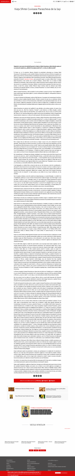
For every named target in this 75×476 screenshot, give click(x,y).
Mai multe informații (14, 475)
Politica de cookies (52, 465)
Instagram (45, 380)
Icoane (36, 412)
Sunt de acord (57, 472)
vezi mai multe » (67, 428)
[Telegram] (72, 1)
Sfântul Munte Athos (34, 413)
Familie (7, 463)
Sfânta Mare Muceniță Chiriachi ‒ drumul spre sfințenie (28, 442)
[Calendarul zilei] (58, 1)
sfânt (31, 450)
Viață (49, 410)
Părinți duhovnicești (31, 461)
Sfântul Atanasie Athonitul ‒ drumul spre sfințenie (61, 442)
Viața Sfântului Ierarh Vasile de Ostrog (24, 395)
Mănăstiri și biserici (31, 468)
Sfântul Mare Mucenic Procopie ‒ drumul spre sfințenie (12, 442)
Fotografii (49, 413)
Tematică (29, 465)
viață (36, 450)
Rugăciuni (45, 410)
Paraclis (36, 410)
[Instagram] (66, 1)
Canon (41, 410)
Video (45, 413)
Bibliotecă (8, 466)
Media (7, 470)
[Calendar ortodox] (57, 1)
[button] (14, 1)
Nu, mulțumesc (64, 472)
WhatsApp (38, 380)
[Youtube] (64, 1)
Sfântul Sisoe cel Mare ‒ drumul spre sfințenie (45, 442)
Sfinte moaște (41, 412)
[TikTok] (67, 1)
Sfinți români (42, 450)
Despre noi (50, 463)
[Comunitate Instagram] (70, 1)
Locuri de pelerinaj (48, 412)
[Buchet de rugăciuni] (59, 1)
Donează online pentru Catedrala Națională (57, 466)
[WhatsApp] (69, 1)
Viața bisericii (9, 460)
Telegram (53, 380)
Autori (28, 460)
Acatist (32, 410)
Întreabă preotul (10, 468)
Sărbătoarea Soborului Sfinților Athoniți (24, 388)
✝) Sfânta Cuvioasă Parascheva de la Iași (41, 408)
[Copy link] (41, 13)
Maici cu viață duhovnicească (33, 463)
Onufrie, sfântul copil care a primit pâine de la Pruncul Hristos (55, 389)
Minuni (32, 412)
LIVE (55, 1)
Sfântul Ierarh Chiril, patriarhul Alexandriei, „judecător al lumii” (53, 396)
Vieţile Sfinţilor (37, 6)
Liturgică (8, 465)
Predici (41, 413)
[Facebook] (62, 1)
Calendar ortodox (31, 470)
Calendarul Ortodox (28, 79)
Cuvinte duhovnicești (10, 461)
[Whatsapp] (36, 13)
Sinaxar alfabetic (30, 466)
